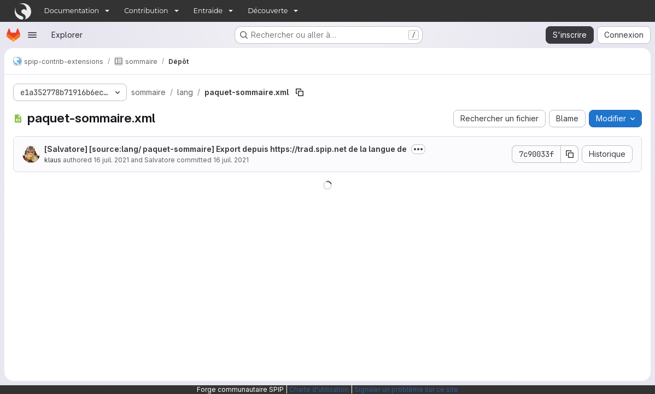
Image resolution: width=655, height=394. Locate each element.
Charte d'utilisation (319, 389)
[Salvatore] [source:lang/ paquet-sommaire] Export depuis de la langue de (225, 149)
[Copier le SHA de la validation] (569, 154)
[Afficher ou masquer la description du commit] (418, 149)
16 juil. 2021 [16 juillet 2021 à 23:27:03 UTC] (111, 160)
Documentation (72, 11)
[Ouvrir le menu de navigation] (32, 35)
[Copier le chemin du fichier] (299, 92)
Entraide (208, 11)
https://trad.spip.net (308, 149)
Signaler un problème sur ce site (406, 389)
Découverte (268, 11)
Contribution (146, 11)
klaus (52, 160)
